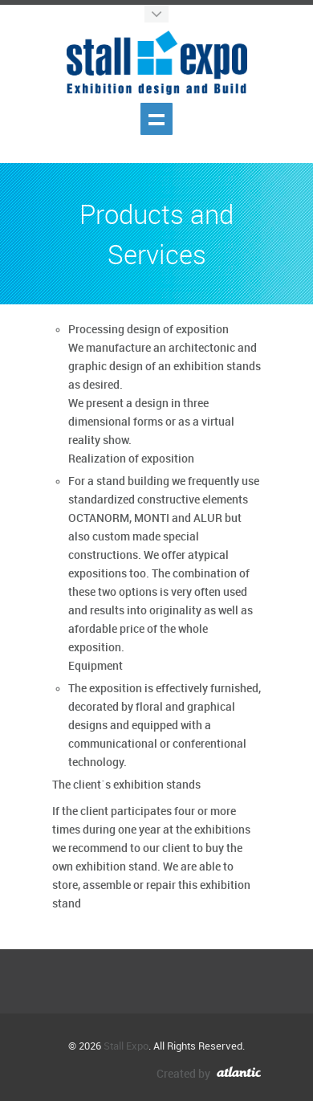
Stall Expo (126, 1046)
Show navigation (156, 119)
